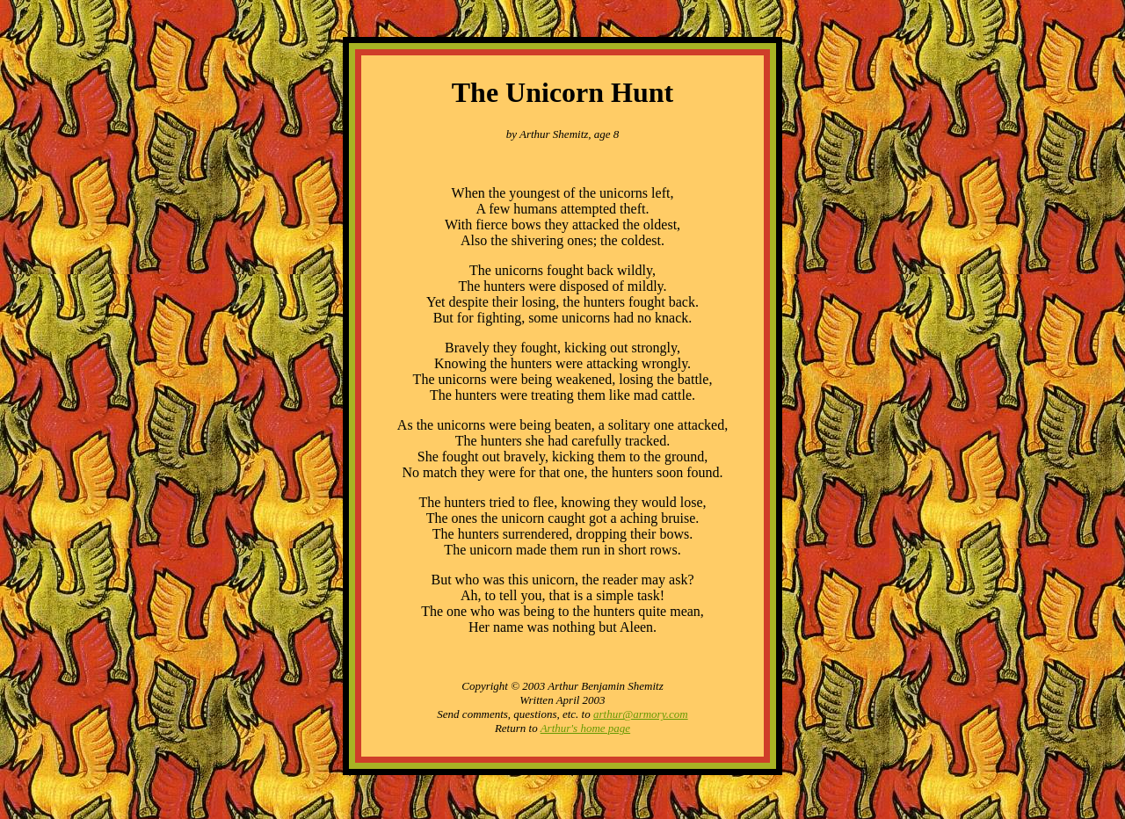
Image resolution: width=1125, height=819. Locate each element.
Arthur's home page (585, 728)
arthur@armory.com (640, 714)
